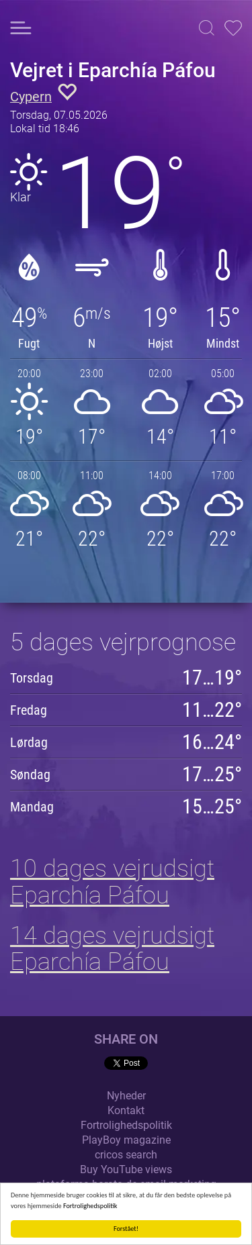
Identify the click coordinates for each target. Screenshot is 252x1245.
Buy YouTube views (126, 1169)
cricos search (126, 1154)
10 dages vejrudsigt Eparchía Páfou (112, 881)
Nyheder (126, 1095)
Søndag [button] (30, 774)
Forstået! (126, 1228)
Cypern (31, 97)
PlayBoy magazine (126, 1140)
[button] (206, 28)
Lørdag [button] (29, 742)
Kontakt (126, 1110)
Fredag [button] (28, 710)
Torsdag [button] (31, 678)
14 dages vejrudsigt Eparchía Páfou (112, 949)
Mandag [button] (32, 807)
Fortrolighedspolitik (90, 1205)
